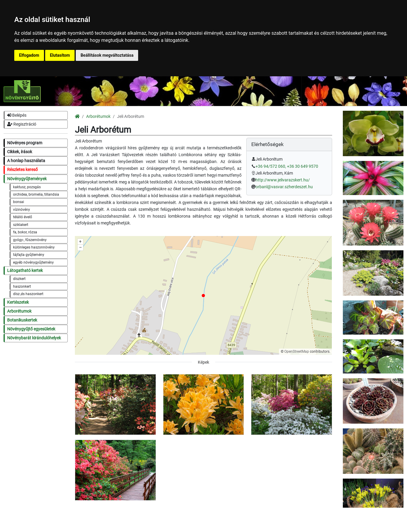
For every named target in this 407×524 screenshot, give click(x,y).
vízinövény (21, 210)
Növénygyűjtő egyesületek (31, 329)
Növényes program (24, 142)
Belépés (16, 115)
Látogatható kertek (25, 270)
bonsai (18, 202)
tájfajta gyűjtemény (28, 255)
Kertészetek (18, 302)
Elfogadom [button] (29, 55)
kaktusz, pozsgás (27, 187)
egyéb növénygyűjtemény (33, 262)
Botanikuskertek (22, 320)
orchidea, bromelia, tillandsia (36, 194)
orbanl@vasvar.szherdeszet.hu (284, 186)
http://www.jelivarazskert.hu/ (282, 180)
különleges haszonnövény (34, 247)
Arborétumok (19, 311)
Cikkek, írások (19, 151)
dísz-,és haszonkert (28, 294)
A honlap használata (26, 160)
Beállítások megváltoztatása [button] (107, 55)
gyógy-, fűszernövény (30, 240)
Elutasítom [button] (60, 55)
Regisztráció (21, 124)
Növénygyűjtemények (27, 178)
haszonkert (22, 286)
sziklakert (20, 225)
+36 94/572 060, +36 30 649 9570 (286, 166)
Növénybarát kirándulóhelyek (34, 338)
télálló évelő (22, 217)
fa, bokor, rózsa (25, 232)
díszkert (19, 279)
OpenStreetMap (296, 351)
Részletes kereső (22, 169)
